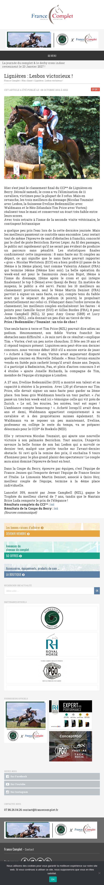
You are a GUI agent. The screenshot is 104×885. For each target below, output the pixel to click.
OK (53, 879)
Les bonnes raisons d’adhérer (24, 527)
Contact (29, 849)
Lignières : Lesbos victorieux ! (49, 80)
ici (52, 504)
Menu (52, 56)
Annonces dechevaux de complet (17, 548)
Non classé (27, 80)
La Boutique (15, 574)
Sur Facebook (16, 776)
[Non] (99, 873)
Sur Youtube (15, 784)
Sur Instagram (16, 792)
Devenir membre (18, 533)
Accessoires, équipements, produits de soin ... (32, 568)
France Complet (12, 80)
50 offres (14, 555)
